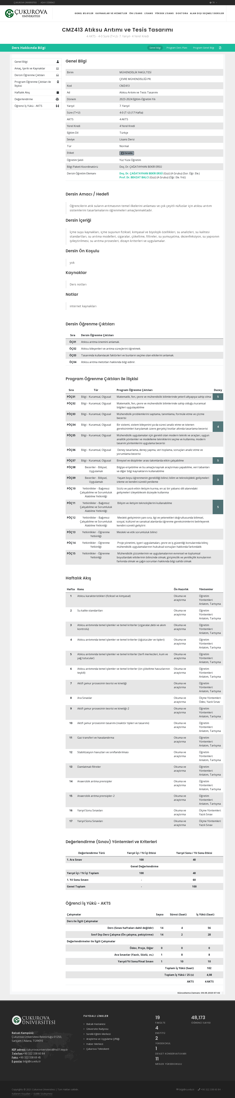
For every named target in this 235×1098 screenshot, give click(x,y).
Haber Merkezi (94, 1043)
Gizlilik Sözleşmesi (42, 1093)
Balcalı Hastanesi (95, 1024)
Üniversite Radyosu (97, 1028)
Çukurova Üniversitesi (25, 2)
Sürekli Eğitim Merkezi (98, 1034)
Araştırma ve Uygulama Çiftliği (102, 1038)
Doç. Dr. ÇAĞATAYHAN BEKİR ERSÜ (141, 173)
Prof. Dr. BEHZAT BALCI (134, 177)
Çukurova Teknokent (97, 1048)
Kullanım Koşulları (21, 1093)
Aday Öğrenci (48, 2)
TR (213, 2)
